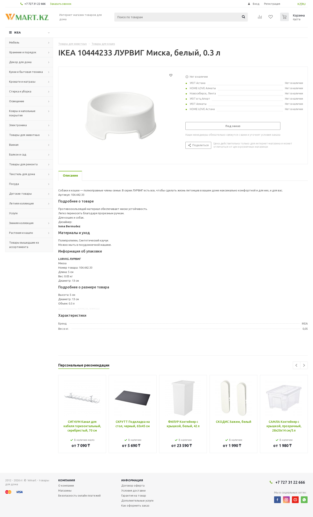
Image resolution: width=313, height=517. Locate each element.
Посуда (14, 183)
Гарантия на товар (133, 495)
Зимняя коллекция (21, 222)
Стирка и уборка (20, 91)
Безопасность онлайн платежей (79, 495)
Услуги (13, 213)
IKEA (17, 32)
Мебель (14, 42)
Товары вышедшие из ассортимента (24, 244)
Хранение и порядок (22, 52)
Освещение (16, 101)
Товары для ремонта (23, 164)
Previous (296, 365)
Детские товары (20, 193)
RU (304, 3)
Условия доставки (133, 490)
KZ (299, 3)
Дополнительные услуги (137, 500)
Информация (132, 480)
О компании (66, 485)
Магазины (65, 490)
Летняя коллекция (21, 203)
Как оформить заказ (135, 505)
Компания (66, 480)
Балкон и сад (17, 154)
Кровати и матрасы (22, 81)
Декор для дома (20, 62)
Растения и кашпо (21, 232)
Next (304, 365)
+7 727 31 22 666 (34, 3)
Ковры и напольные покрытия (22, 113)
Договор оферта (133, 485)
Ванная (13, 144)
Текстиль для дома (22, 174)
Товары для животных (24, 134)
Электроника (18, 125)
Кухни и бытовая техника (26, 71)
